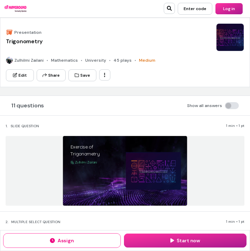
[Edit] (20, 75)
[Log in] (229, 9)
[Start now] (185, 240)
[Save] (82, 75)
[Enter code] (195, 9)
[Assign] (62, 240)
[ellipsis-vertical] (104, 75)
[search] (169, 8)
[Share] (51, 75)
